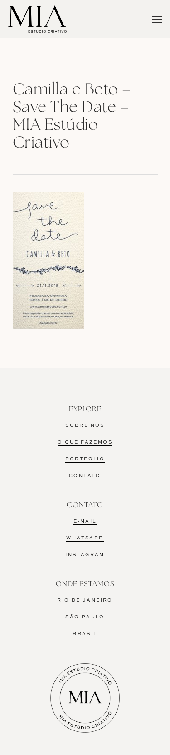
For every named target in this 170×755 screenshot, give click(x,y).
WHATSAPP (84, 538)
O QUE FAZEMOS (85, 442)
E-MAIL (84, 521)
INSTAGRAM (85, 555)
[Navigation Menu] (157, 19)
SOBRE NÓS (85, 425)
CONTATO (85, 476)
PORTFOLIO (85, 459)
